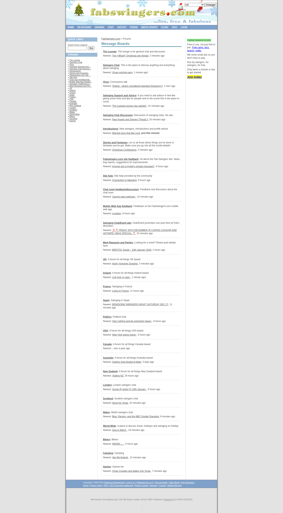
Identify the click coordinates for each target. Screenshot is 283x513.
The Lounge (74, 60)
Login (184, 27)
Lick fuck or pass (121, 277)
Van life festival (120, 457)
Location (116, 213)
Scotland (73, 110)
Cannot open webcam (124, 196)
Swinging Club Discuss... (80, 69)
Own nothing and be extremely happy (132, 321)
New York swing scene (124, 334)
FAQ (106, 485)
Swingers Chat (75, 62)
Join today (194, 77)
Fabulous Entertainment (114, 482)
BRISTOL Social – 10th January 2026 (131, 250)
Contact (162, 485)
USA (71, 99)
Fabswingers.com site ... (80, 75)
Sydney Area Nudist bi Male (126, 362)
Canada (72, 101)
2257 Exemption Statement (121, 485)
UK (70, 88)
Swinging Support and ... (80, 67)
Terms (85, 485)
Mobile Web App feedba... (80, 82)
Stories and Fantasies (78, 73)
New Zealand (75, 106)
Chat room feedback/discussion (121, 189)
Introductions (75, 71)
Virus (71, 64)
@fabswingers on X (145, 482)
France (72, 93)
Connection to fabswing (124, 180)
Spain (71, 95)
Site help (73, 77)
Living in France (120, 290)
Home (71, 27)
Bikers (72, 116)
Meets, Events (149, 27)
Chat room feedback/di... (80, 80)
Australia (73, 103)
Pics (174, 27)
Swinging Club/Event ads (117, 223)
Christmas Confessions (124, 149)
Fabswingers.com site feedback (121, 159)
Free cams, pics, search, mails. (198, 49)
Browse (99, 27)
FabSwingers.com (110, 38)
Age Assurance (187, 482)
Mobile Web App (174, 485)
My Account (84, 27)
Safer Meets (174, 482)
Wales (72, 112)
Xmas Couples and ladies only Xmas (131, 471)
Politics (72, 97)
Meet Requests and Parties (118, 242)
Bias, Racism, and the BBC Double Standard (135, 416)
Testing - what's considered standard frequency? (137, 86)
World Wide (74, 114)
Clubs (164, 27)
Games (72, 121)
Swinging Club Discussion (118, 115)
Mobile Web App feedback (117, 206)
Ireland (72, 90)
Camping (73, 119)
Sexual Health (161, 482)
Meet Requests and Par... (80, 86)
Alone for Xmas (120, 403)
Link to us (131, 482)
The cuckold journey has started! (129, 106)
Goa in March (119, 430)
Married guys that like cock (126, 133)
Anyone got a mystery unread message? (133, 166)
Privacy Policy (96, 485)
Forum (133, 27)
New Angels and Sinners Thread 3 (130, 119)
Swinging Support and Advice (119, 95)
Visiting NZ (118, 375)
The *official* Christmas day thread (130, 55)
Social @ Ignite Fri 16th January (129, 389)
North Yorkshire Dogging (125, 263)
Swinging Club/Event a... (80, 84)
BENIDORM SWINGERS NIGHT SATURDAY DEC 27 (140, 304)
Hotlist (122, 27)
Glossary (153, 485)
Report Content (141, 485)
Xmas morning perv (122, 72)
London (72, 108)
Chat (110, 27)
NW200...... (118, 443)
